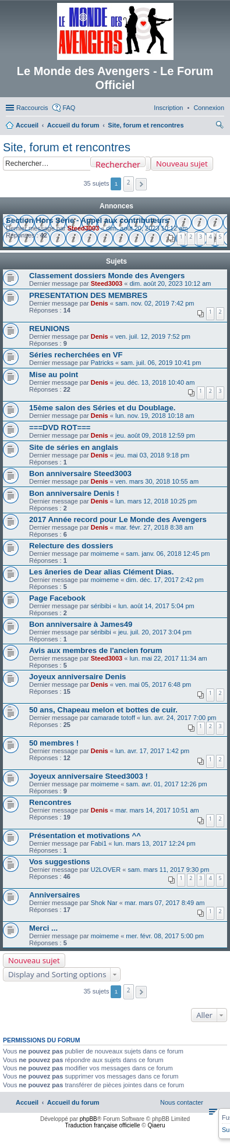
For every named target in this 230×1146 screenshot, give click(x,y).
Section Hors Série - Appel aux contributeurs (87, 220)
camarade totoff (113, 717)
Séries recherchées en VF (76, 354)
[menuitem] (208, 107)
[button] (141, 184)
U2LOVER (106, 869)
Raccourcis (32, 107)
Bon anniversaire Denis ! (74, 493)
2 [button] (128, 182)
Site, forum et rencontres (66, 147)
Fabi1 (99, 843)
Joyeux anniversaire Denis (77, 676)
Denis (99, 303)
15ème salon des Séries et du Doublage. (102, 407)
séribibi (101, 605)
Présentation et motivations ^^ (85, 835)
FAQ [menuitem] (68, 107)
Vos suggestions (59, 861)
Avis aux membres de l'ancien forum (95, 650)
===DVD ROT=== (60, 427)
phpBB (88, 1119)
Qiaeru (156, 1125)
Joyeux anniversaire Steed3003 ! (88, 776)
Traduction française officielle (102, 1125)
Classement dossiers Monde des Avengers (107, 275)
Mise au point (53, 374)
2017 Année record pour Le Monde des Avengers (118, 519)
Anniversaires (54, 894)
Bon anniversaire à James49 (80, 624)
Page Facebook (57, 598)
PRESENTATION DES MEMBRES (88, 295)
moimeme (105, 553)
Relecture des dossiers (71, 545)
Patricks (102, 362)
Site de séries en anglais (73, 447)
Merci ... (43, 928)
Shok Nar (104, 902)
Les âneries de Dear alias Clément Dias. (101, 571)
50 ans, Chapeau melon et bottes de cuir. (103, 709)
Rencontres (50, 802)
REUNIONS (49, 328)
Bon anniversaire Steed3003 (80, 473)
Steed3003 (83, 228)
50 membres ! (54, 743)
